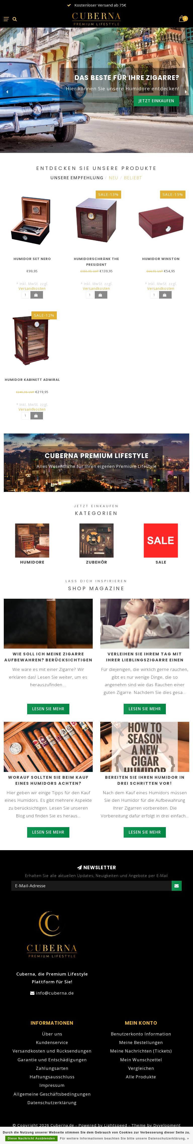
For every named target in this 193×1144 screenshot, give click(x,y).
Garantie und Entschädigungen (52, 1060)
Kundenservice (52, 1042)
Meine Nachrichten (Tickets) (141, 1051)
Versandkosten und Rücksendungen (52, 1051)
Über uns (52, 1034)
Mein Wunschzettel (141, 1060)
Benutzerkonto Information (141, 1034)
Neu (113, 178)
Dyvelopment (167, 1125)
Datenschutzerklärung (52, 1102)
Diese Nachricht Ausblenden (31, 1138)
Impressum (52, 1085)
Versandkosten (32, 288)
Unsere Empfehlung (77, 178)
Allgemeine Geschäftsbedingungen (52, 1094)
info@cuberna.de (55, 993)
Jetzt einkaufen (156, 100)
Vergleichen (141, 1068)
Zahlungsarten (52, 1068)
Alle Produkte (141, 1077)
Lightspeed (115, 1125)
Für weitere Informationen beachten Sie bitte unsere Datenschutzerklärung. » (124, 1138)
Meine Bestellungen (141, 1042)
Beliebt (133, 178)
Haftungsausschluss (52, 1077)
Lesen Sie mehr (48, 708)
